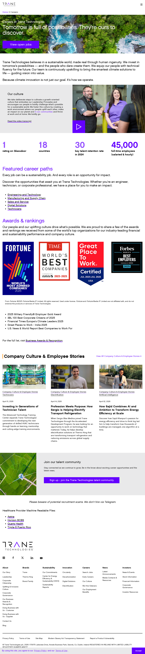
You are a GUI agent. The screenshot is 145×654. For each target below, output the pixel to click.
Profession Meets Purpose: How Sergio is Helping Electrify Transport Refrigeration (72, 410)
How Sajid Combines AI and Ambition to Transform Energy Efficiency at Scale (119, 410)
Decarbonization (69, 577)
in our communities (44, 112)
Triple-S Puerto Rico (19, 527)
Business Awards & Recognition (44, 340)
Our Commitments (50, 572)
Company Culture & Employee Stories (20, 392)
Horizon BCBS (16, 520)
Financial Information (130, 581)
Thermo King (28, 577)
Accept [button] (138, 651)
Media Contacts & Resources (109, 579)
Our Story (6, 572)
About (5, 567)
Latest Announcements (109, 572)
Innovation (67, 567)
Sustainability (49, 567)
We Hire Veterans (89, 586)
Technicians (14, 209)
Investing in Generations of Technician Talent (20, 408)
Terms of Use (24, 638)
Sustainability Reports (48, 586)
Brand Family (28, 581)
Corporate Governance (8, 594)
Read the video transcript (19, 121)
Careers (86, 567)
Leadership (7, 577)
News (105, 567)
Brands (26, 567)
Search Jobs (87, 572)
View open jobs (21, 45)
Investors (126, 567)
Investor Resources (130, 592)
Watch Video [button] (79, 127)
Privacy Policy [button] (40, 651)
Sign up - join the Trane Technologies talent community (82, 480)
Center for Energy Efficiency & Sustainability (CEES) (51, 578)
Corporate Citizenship (7, 581)
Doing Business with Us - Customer (11, 609)
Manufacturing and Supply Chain (27, 198)
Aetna (11, 516)
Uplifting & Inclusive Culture (10, 588)
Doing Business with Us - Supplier (11, 615)
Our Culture (87, 581)
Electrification (57, 395)
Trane (25, 572)
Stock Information (129, 577)
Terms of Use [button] (61, 651)
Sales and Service (18, 201)
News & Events (128, 572)
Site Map (39, 638)
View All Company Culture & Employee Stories (118, 356)
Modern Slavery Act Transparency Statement (66, 638)
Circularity (67, 572)
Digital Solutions (17, 205)
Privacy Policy (8, 638)
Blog (4, 625)
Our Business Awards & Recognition (8, 601)
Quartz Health (15, 523)
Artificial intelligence (108, 395)
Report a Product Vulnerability (102, 638)
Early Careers (88, 577)
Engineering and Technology (24, 194)
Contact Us (7, 621)
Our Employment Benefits (89, 590)
